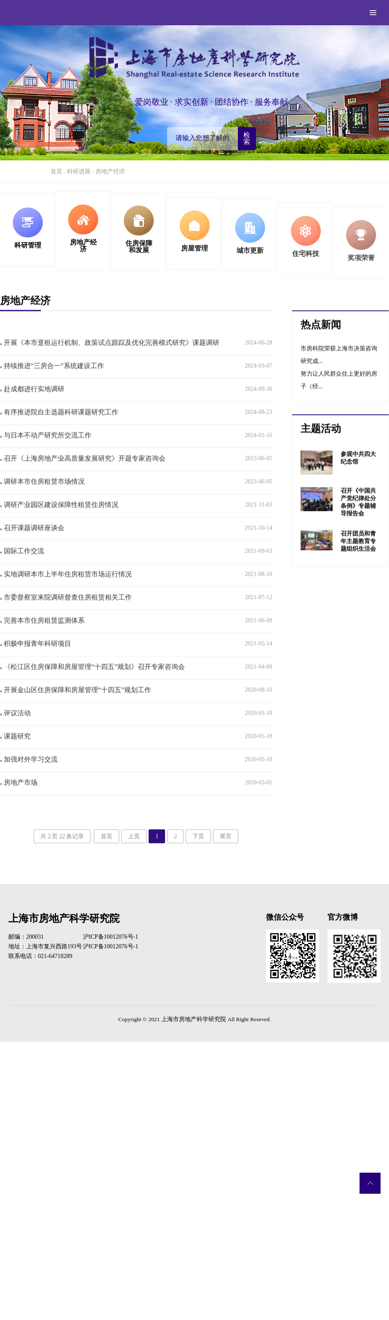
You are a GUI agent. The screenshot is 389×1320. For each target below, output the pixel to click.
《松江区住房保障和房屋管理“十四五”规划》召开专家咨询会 (92, 682)
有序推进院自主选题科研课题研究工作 (59, 427)
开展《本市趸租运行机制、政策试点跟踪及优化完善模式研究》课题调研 (109, 358)
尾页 (226, 852)
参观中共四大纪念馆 (358, 473)
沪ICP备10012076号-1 (110, 937)
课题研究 (15, 751)
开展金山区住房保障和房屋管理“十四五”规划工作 (75, 705)
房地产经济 (110, 171)
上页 (134, 852)
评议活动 (15, 728)
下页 (198, 852)
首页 (56, 171)
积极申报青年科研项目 (35, 659)
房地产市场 (18, 797)
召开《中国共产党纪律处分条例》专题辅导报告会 (358, 517)
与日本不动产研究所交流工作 (45, 450)
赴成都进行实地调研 (32, 404)
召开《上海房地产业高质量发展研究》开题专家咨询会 (82, 473)
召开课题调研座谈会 (32, 543)
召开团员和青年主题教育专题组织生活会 (358, 556)
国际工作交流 (22, 566)
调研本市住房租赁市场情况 (42, 496)
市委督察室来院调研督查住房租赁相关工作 (66, 612)
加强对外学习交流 (29, 774)
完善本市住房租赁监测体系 (42, 635)
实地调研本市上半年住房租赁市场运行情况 (66, 589)
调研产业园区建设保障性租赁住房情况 (59, 520)
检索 (246, 138)
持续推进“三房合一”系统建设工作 (52, 381)
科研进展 (79, 171)
